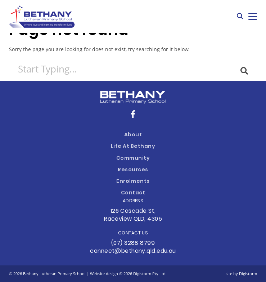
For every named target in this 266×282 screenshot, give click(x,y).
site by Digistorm (241, 273)
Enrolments (132, 181)
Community (133, 158)
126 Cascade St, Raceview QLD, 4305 (133, 215)
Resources (133, 170)
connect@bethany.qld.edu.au (133, 251)
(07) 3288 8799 (133, 243)
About (133, 135)
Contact (133, 193)
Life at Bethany (133, 146)
